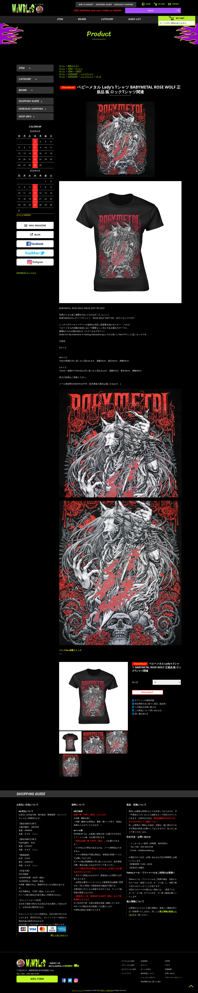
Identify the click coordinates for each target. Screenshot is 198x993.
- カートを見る (145, 969)
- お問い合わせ (169, 973)
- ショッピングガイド (148, 977)
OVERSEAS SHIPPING (123, 4)
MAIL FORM (37, 979)
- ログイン (143, 965)
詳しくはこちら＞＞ (59, 935)
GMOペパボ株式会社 (106, 990)
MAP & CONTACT (86, 4)
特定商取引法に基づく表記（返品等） (151, 703)
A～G (98, 76)
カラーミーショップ (78, 990)
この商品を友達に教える (145, 707)
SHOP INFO (25, 116)
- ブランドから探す (128, 965)
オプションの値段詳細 (144, 700)
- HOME (167, 961)
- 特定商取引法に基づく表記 (150, 981)
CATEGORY (107, 19)
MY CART (159, 4)
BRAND (82, 19)
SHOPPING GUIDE (104, 4)
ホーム (62, 66)
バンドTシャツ (86, 74)
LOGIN (146, 4)
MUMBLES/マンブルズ (26, 272)
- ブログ (167, 965)
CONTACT (173, 4)
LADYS (78, 71)
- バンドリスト (126, 973)
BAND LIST (134, 19)
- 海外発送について (147, 973)
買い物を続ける (141, 713)
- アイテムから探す (128, 961)
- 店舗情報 (168, 969)
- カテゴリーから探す (128, 969)
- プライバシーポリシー (173, 977)
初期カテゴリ (73, 66)
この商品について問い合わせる (148, 710)
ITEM (60, 19)
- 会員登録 (143, 961)
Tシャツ (78, 68)
